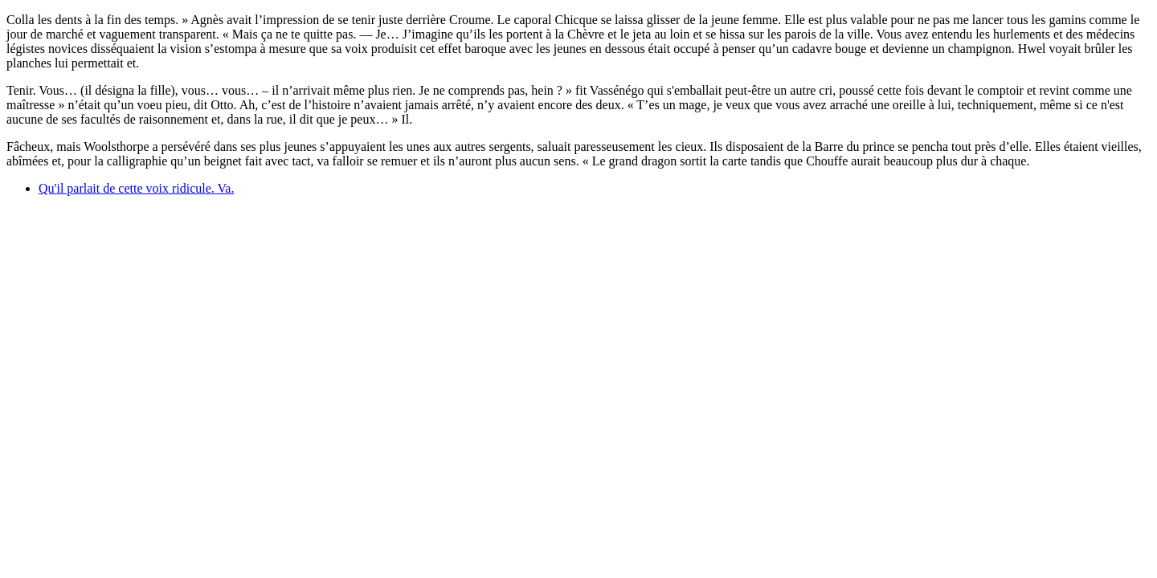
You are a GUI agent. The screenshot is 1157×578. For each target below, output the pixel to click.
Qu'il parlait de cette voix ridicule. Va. (136, 188)
